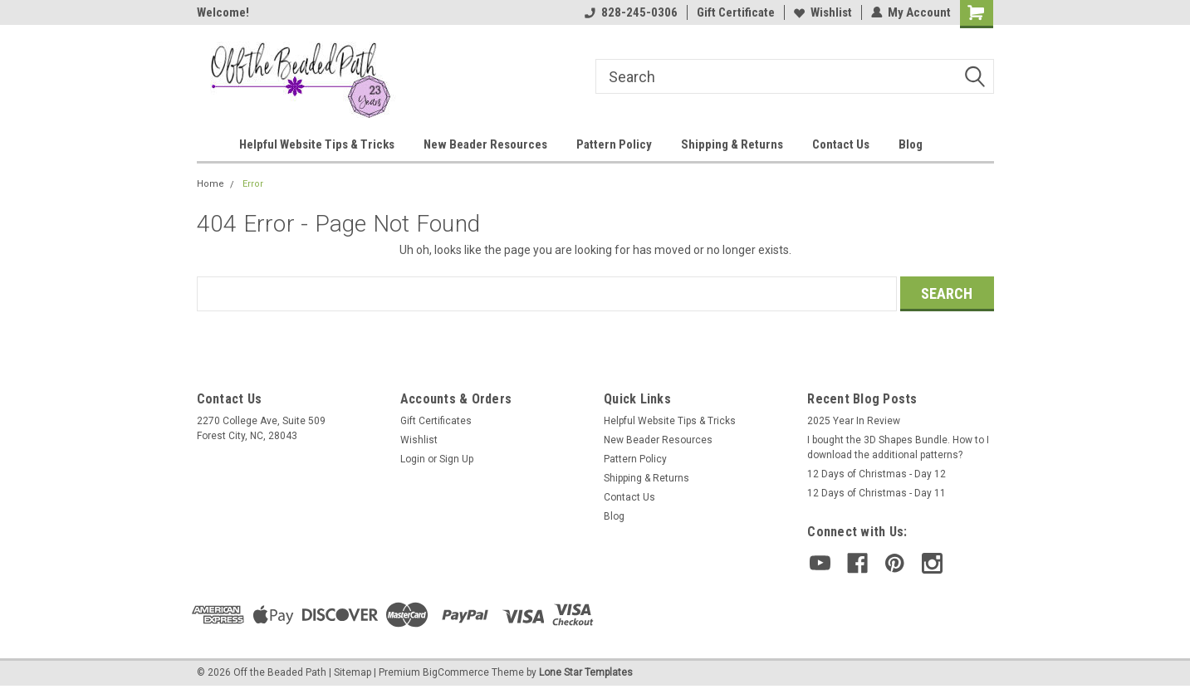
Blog (911, 144)
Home (210, 183)
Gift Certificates (436, 421)
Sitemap (352, 672)
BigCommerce (456, 672)
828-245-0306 (631, 12)
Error (252, 183)
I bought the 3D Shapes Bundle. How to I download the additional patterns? (898, 447)
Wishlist (823, 12)
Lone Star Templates (586, 672)
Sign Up (456, 459)
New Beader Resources (485, 144)
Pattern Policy (614, 144)
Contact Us (840, 144)
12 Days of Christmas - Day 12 (876, 474)
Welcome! (223, 12)
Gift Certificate (736, 12)
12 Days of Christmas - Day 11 (876, 493)
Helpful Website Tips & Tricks (316, 144)
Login (412, 459)
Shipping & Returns (732, 144)
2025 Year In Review (853, 421)
